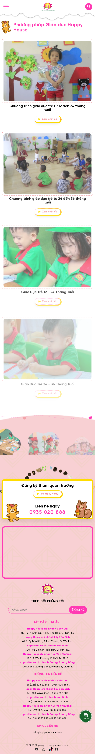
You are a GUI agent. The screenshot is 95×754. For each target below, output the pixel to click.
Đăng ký (78, 609)
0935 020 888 (47, 512)
